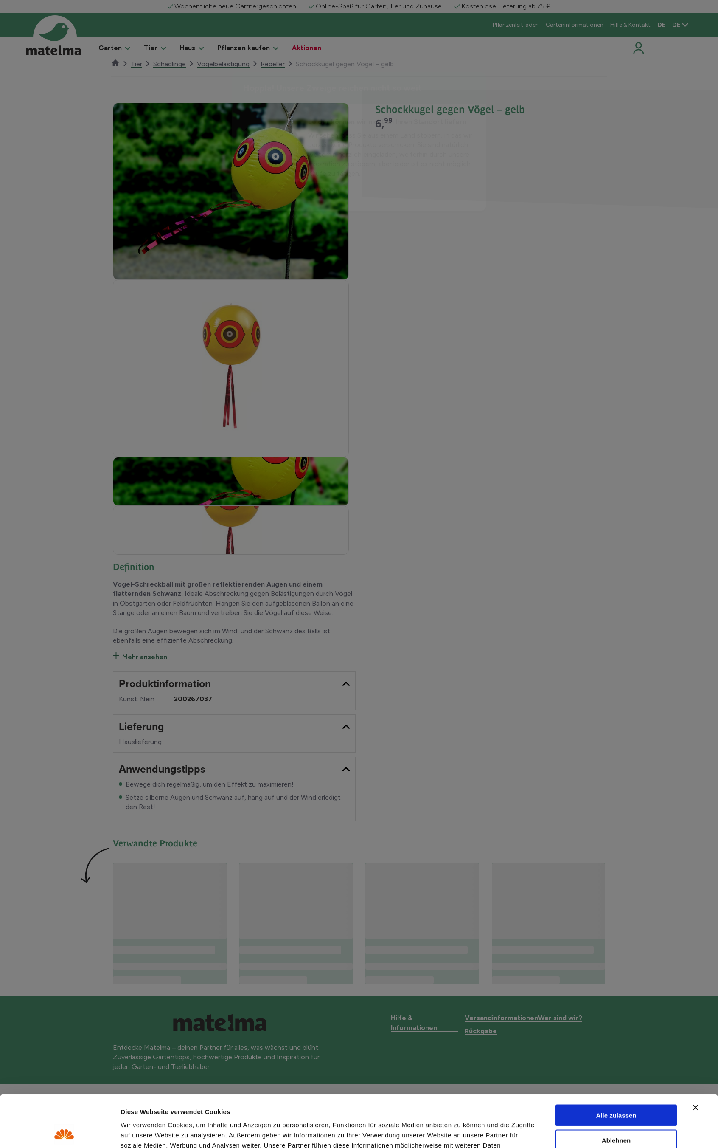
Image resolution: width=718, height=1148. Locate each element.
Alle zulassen (616, 1063)
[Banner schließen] (695, 1055)
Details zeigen (460, 1131)
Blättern (328, 190)
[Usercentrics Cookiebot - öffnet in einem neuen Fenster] (64, 1131)
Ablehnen (616, 1088)
